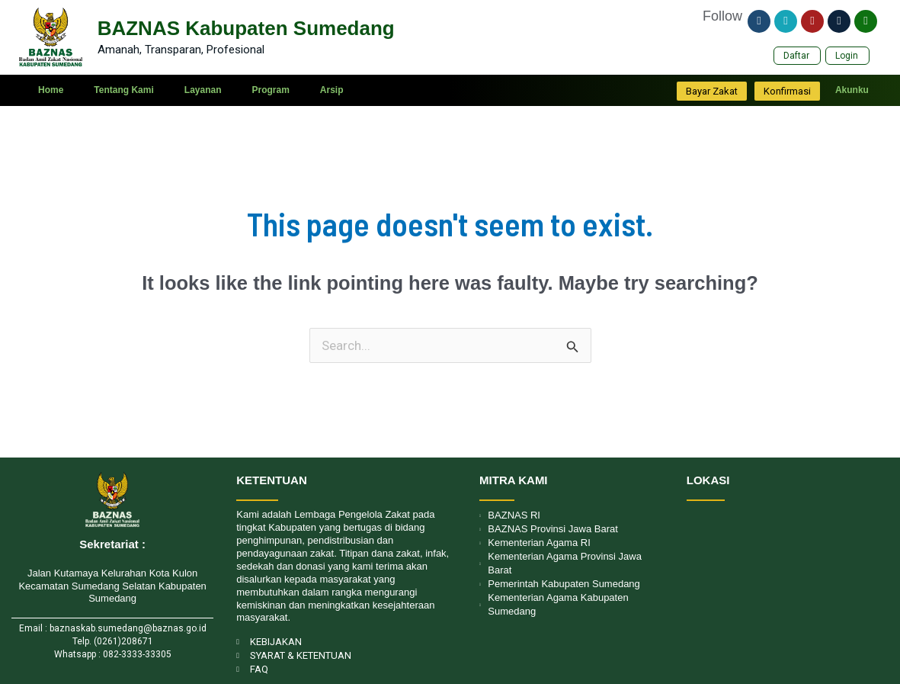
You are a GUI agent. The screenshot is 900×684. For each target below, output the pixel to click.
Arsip (332, 90)
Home (50, 90)
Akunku (852, 90)
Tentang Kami (123, 90)
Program (270, 90)
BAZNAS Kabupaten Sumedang (246, 28)
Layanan (203, 90)
